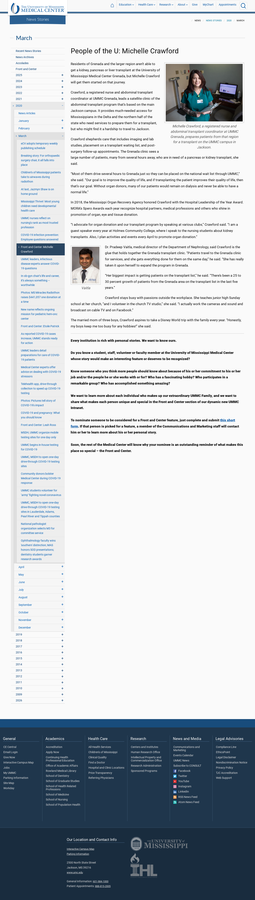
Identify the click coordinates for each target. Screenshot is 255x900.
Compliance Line (226, 744)
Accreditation (54, 744)
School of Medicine (57, 792)
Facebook (181, 768)
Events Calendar (183, 753)
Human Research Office (145, 750)
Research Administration (146, 763)
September (25, 602)
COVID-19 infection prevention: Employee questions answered (40, 235)
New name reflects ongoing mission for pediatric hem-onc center (39, 312)
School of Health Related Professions (61, 785)
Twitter (180, 773)
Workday (8, 786)
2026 (19, 698)
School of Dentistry (57, 773)
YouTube (181, 779)
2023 (19, 84)
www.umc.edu (75, 870)
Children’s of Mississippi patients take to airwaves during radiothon (41, 174)
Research (165, 5)
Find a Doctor (96, 760)
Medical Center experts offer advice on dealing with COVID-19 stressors (41, 369)
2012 (19, 674)
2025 (19, 72)
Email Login (10, 750)
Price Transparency (100, 770)
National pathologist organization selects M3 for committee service (38, 526)
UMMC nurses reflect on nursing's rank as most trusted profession (39, 220)
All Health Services (99, 744)
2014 (19, 662)
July (21, 587)
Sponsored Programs (144, 768)
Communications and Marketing (186, 746)
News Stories (37, 19)
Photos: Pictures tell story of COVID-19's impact (38, 401)
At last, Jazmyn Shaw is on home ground (37, 189)
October (23, 610)
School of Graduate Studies (62, 778)
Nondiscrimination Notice (231, 760)
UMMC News (181, 758)
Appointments (227, 5)
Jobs (6, 765)
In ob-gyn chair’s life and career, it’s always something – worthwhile (40, 278)
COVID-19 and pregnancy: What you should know (40, 413)
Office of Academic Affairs (62, 763)
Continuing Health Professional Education (60, 757)
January (24, 118)
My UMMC (9, 770)
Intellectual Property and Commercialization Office (146, 757)
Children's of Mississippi (102, 750)
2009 (19, 692)
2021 (19, 96)
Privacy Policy (224, 765)
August (23, 595)
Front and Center (26, 66)
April (21, 564)
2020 (229, 18)
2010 (19, 686)
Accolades (22, 60)
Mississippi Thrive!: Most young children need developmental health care (40, 203)
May (21, 572)
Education (125, 5)
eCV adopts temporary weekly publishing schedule (39, 143)
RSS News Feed (185, 794)
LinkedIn (181, 789)
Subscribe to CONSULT (187, 763)
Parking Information (15, 775)
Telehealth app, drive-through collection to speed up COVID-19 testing (40, 386)
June (22, 580)
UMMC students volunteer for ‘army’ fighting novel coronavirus (41, 490)
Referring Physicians (101, 775)
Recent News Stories (28, 48)
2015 (19, 656)
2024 (19, 78)
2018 (19, 638)
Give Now (9, 755)
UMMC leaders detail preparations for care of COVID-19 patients (40, 353)
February (24, 126)
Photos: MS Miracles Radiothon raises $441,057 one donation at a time (41, 295)
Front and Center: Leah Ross (38, 422)
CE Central (9, 744)
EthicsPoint (223, 750)
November (25, 617)
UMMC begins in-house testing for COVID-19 (39, 445)
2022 (19, 90)
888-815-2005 (103, 883)
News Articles (27, 111)
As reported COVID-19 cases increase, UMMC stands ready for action (39, 336)
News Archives (25, 55)
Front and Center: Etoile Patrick (40, 324)
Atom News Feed (186, 799)
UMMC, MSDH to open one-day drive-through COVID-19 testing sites (40, 459)
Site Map (8, 780)
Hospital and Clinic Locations (106, 765)
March (22, 133)
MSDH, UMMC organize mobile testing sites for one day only (39, 432)
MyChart (208, 5)
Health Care (145, 5)
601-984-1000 (100, 879)
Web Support (224, 775)
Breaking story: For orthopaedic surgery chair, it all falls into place (40, 158)
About (181, 5)
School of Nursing (57, 797)
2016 (19, 650)
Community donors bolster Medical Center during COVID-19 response (41, 476)
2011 (19, 680)
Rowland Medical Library (61, 768)
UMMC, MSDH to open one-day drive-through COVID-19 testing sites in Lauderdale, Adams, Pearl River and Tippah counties (40, 507)
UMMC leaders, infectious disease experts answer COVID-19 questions (40, 261)
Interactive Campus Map (18, 760)
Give (194, 5)
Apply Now (52, 750)
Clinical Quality (97, 755)
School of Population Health (63, 802)
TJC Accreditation (227, 770)
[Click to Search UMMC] (243, 5)
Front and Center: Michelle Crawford (37, 247)
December (25, 625)
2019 (19, 632)
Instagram (182, 784)
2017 (19, 644)
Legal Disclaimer (226, 755)
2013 (19, 668)
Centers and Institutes (144, 744)
